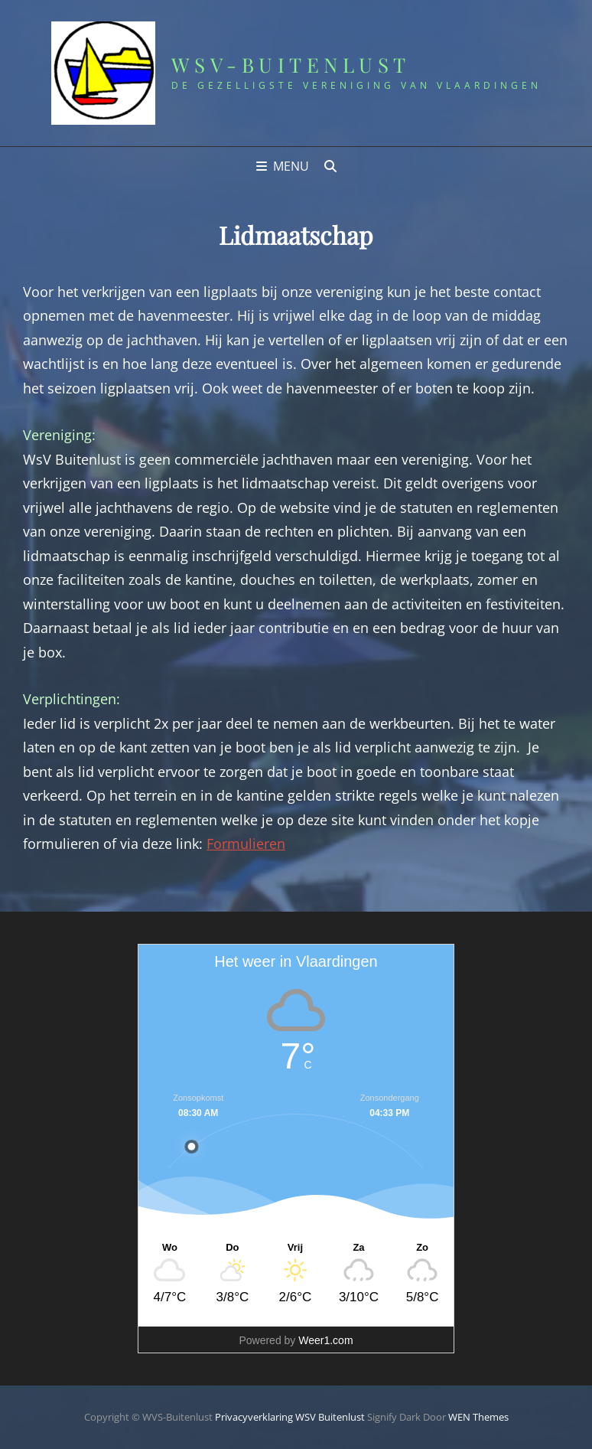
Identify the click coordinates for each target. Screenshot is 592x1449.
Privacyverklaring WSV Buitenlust (290, 1417)
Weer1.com (325, 1340)
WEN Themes (478, 1417)
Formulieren (246, 843)
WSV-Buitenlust (291, 64)
